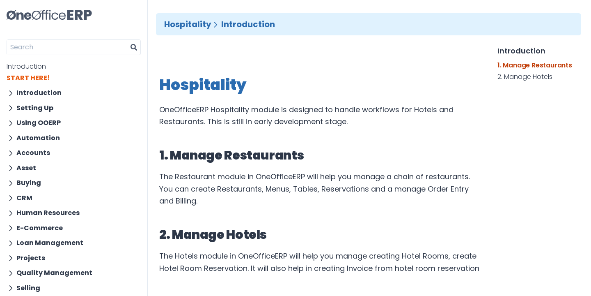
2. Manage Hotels (524, 77)
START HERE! (28, 78)
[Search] (67, 47)
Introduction (26, 66)
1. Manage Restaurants (534, 65)
